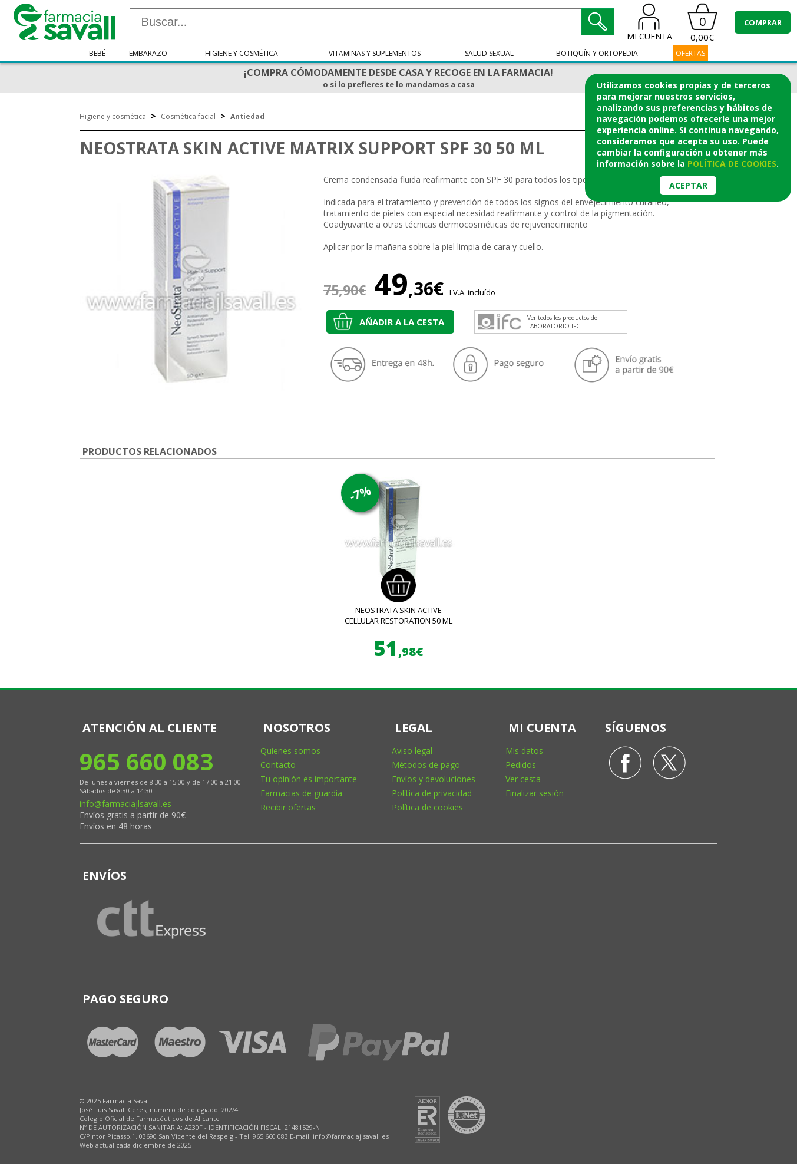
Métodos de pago (426, 764)
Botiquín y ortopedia (597, 53)
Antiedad (247, 116)
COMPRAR (763, 22)
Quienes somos (290, 750)
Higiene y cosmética (241, 53)
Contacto (278, 764)
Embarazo (148, 53)
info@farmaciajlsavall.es (125, 803)
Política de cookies (427, 807)
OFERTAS (690, 53)
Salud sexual (489, 53)
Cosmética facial (188, 116)
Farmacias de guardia (301, 793)
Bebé (97, 53)
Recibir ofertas (288, 807)
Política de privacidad (432, 793)
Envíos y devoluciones (433, 779)
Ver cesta (523, 779)
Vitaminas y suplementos (375, 53)
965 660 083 (146, 761)
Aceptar (688, 185)
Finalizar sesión (534, 793)
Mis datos (524, 750)
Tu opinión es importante (308, 779)
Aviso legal (412, 750)
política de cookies (731, 163)
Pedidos (520, 764)
